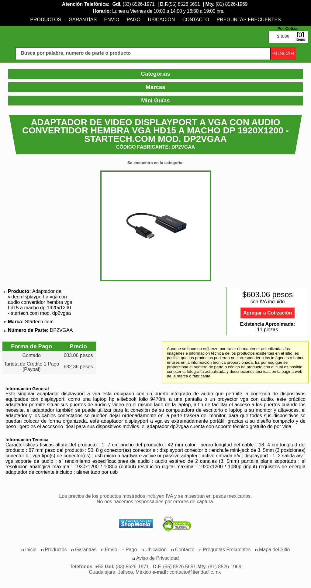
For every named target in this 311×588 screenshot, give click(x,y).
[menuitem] (45, 19)
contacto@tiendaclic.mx (195, 572)
